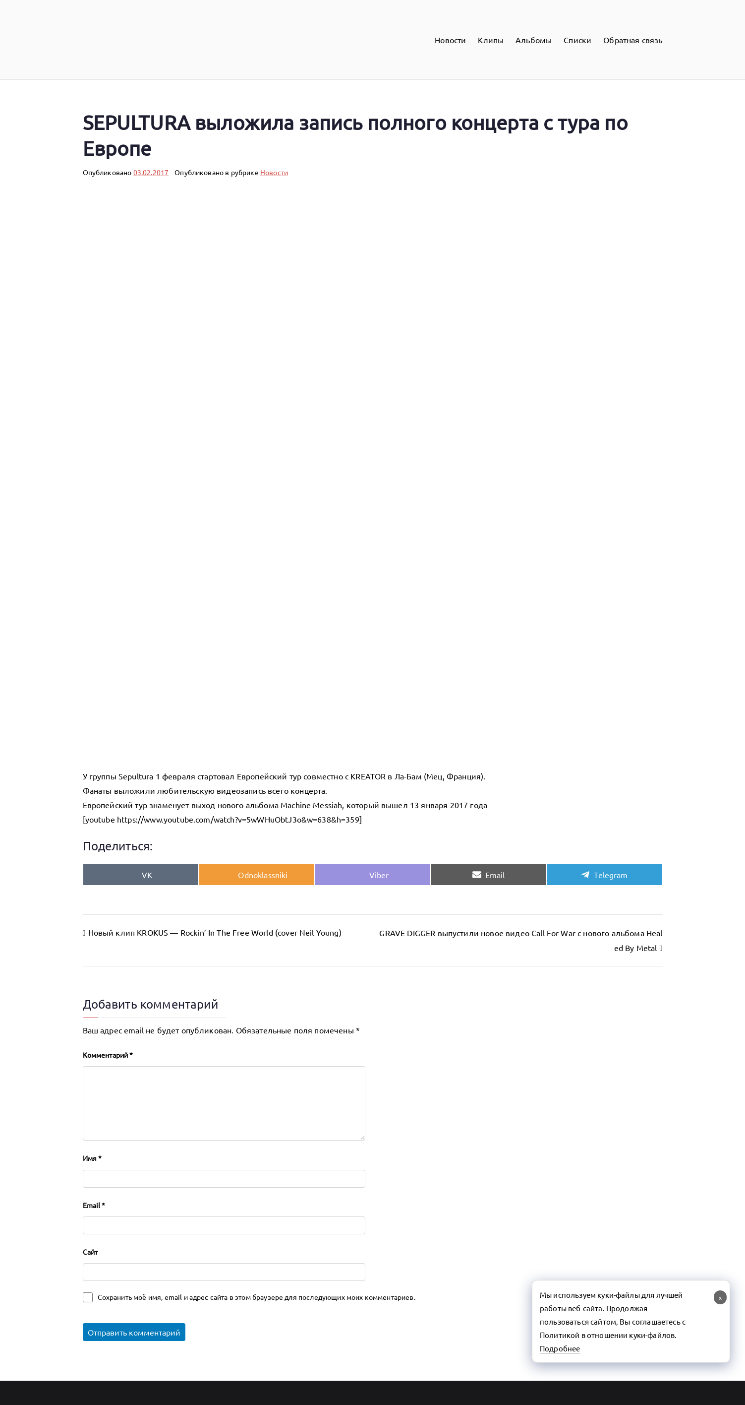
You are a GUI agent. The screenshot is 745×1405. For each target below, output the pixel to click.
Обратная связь (632, 40)
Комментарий (108, 1054)
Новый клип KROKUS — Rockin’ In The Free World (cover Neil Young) (215, 932)
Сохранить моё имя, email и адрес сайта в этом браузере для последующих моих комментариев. (256, 1296)
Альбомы (534, 40)
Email (94, 1205)
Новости (450, 40)
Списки (577, 40)
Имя (92, 1157)
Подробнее (560, 1348)
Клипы (491, 40)
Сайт (90, 1251)
